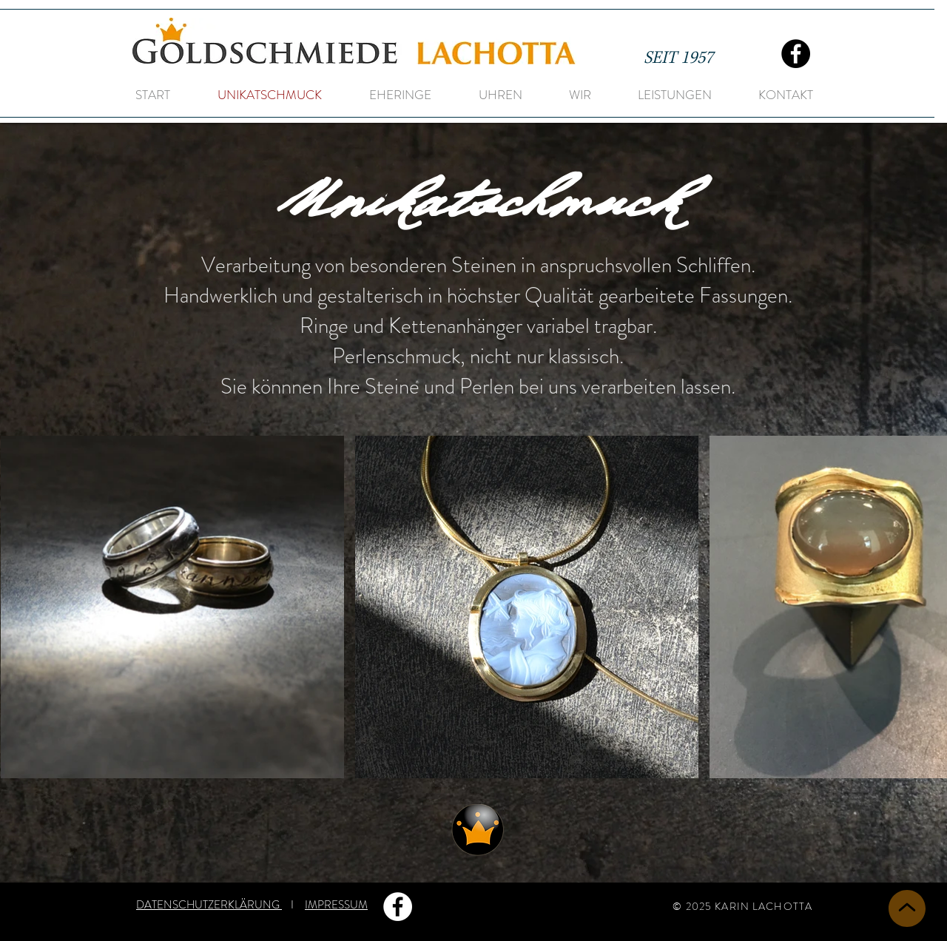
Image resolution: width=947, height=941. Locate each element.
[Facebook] (795, 53)
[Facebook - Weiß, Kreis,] (397, 906)
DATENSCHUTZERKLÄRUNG (209, 905)
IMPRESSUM (336, 905)
